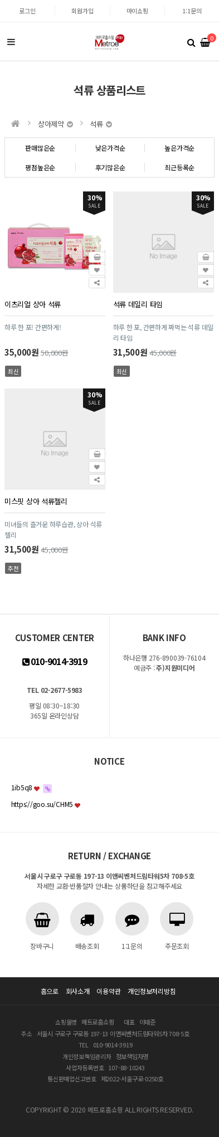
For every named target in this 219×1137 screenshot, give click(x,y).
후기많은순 (110, 167)
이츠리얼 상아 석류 (32, 304)
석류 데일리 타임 (138, 304)
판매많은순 (40, 148)
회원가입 (82, 10)
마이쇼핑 (137, 10)
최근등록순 (179, 167)
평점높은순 (40, 167)
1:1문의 (191, 10)
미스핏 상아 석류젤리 (35, 501)
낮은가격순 (110, 148)
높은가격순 (179, 148)
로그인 (27, 10)
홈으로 (50, 991)
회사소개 (78, 991)
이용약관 (108, 991)
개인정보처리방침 (152, 991)
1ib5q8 (22, 787)
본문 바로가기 (0, 0)
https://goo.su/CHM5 (42, 804)
